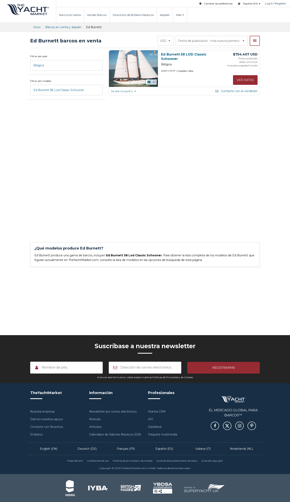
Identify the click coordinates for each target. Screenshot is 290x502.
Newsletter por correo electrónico (113, 411)
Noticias (94, 419)
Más (180, 14)
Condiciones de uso (98, 460)
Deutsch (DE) (87, 449)
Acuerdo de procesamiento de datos (176, 460)
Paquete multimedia (162, 434)
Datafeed (154, 427)
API (150, 419)
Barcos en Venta (70, 14)
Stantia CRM (157, 411)
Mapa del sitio (75, 460)
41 (151, 82)
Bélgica (38, 65)
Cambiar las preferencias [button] (216, 3)
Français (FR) (126, 449)
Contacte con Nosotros (46, 427)
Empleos (36, 434)
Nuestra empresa (42, 411)
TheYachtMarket (28, 9)
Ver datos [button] (245, 80)
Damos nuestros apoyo (46, 419)
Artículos (95, 427)
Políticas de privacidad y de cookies (132, 460)
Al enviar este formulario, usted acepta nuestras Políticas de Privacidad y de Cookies (145, 377)
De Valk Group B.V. (124, 91)
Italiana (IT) (203, 449)
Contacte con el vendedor (236, 91)
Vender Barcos (97, 14)
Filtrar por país (38, 56)
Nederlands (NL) (241, 449)
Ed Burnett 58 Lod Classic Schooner (58, 90)
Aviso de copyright (212, 460)
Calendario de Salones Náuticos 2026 (115, 434)
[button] (223, 367)
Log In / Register (275, 3)
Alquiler (165, 14)
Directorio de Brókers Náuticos (133, 14)
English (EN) (48, 449)
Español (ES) (164, 449)
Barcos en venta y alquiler (63, 27)
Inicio (37, 27)
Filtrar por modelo (40, 80)
